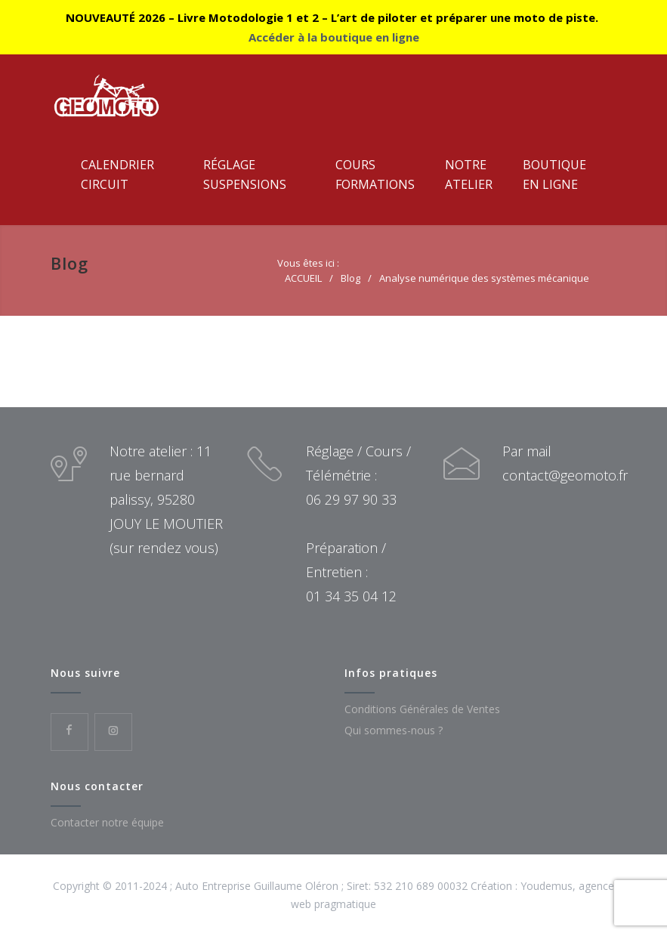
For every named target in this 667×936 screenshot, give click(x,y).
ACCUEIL (303, 278)
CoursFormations (375, 174)
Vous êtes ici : (308, 263)
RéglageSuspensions (244, 174)
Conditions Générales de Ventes (422, 709)
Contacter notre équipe (107, 822)
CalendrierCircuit (117, 174)
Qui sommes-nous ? (393, 730)
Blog (69, 263)
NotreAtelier (469, 174)
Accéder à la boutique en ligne (334, 37)
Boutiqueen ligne (554, 174)
